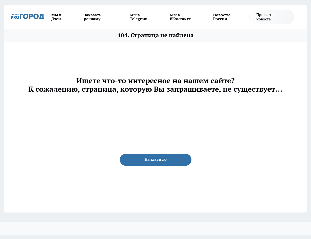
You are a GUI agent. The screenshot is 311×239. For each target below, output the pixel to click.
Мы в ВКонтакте (180, 16)
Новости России (221, 16)
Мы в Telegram (138, 16)
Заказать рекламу (92, 16)
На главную (156, 159)
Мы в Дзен (56, 16)
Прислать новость (264, 16)
